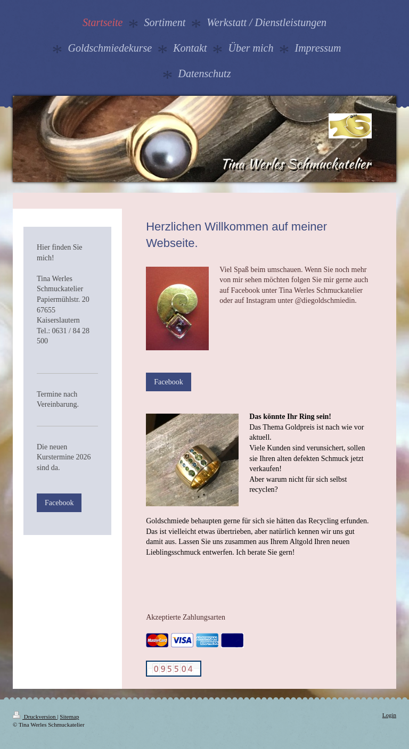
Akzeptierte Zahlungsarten (185, 617)
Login (389, 715)
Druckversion (35, 716)
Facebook (168, 382)
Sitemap (69, 716)
